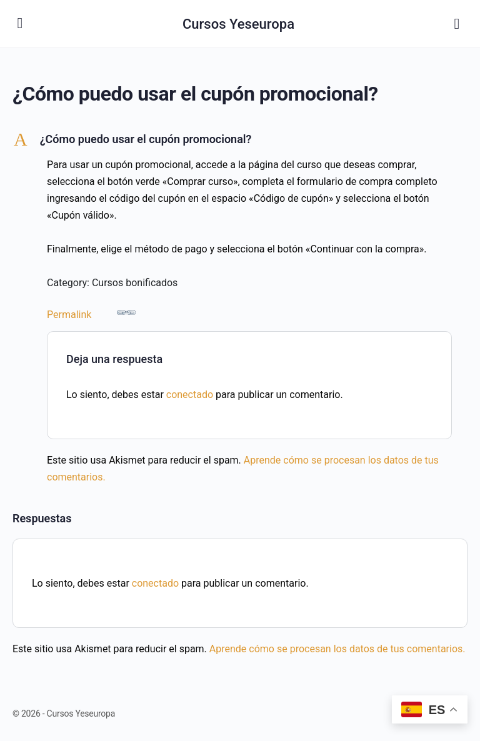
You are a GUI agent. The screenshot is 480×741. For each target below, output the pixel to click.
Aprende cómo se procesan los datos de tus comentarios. (337, 649)
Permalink (91, 312)
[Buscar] (456, 23)
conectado (189, 394)
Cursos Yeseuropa (238, 24)
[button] (240, 139)
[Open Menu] (20, 22)
